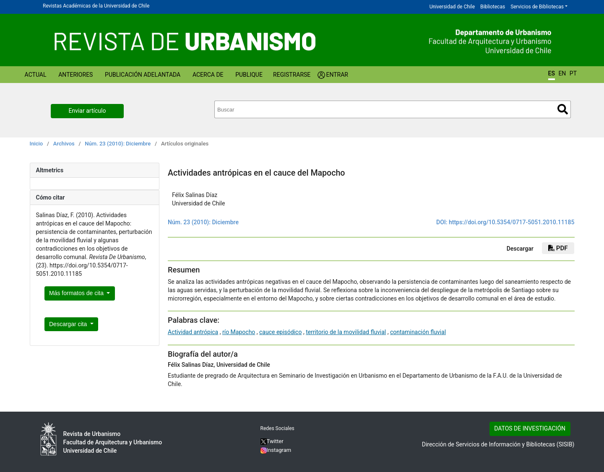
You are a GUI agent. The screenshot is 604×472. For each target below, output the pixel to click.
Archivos (64, 143)
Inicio (36, 143)
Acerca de (208, 74)
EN (562, 73)
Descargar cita (69, 324)
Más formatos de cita (77, 293)
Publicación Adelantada (142, 74)
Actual (36, 74)
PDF (558, 248)
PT (573, 73)
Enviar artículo (87, 110)
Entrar (337, 74)
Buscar (562, 109)
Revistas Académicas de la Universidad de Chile (96, 6)
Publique (249, 74)
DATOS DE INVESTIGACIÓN (529, 428)
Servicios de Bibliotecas (537, 7)
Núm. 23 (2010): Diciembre (118, 143)
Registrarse (291, 74)
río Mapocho (238, 332)
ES (551, 73)
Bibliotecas (492, 7)
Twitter (272, 441)
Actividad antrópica (193, 332)
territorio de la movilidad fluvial (346, 332)
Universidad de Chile (452, 7)
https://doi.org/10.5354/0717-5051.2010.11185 (512, 222)
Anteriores (75, 74)
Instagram (276, 450)
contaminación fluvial (418, 332)
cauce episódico (280, 332)
